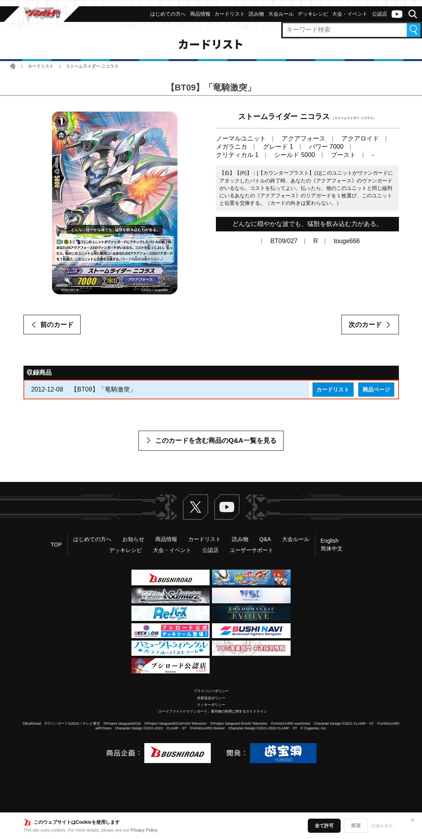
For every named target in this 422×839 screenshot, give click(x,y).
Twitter (195, 507)
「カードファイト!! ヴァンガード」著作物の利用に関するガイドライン (211, 711)
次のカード (365, 324)
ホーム (12, 66)
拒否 (356, 825)
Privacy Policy (144, 830)
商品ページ (376, 389)
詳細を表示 (382, 825)
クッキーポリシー (211, 705)
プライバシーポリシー (211, 691)
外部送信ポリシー (211, 698)
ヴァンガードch (397, 14)
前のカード (57, 324)
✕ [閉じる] (412, 820)
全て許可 (324, 825)
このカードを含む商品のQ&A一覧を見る (216, 440)
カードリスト (41, 66)
